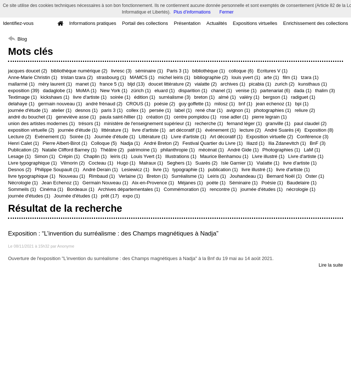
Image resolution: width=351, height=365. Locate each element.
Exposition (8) (318, 130)
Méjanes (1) (190, 182)
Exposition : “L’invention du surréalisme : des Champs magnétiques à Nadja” (113, 233)
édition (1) (144, 97)
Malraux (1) (151, 163)
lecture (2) (250, 130)
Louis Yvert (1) (146, 156)
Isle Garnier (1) (237, 163)
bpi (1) (302, 103)
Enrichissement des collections (315, 23)
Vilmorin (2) (73, 163)
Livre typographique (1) (32, 163)
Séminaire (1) (243, 182)
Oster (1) (314, 176)
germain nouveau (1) (60, 103)
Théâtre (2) (112, 150)
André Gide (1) (242, 150)
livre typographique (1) (31, 176)
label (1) (183, 110)
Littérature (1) (153, 136)
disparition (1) (192, 90)
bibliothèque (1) (208, 71)
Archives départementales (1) (129, 189)
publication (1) (223, 169)
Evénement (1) (50, 136)
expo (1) (131, 196)
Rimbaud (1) (102, 176)
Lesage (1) (19, 156)
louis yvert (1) (245, 77)
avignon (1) (238, 110)
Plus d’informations (192, 12)
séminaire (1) (149, 71)
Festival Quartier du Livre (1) (212, 143)
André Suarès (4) (282, 130)
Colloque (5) (104, 143)
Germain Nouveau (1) (105, 182)
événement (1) (220, 130)
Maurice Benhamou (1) (224, 156)
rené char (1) (209, 110)
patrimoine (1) (142, 150)
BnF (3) (317, 143)
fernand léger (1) (244, 123)
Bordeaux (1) (80, 189)
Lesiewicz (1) (135, 169)
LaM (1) (312, 150)
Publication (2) (23, 150)
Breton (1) (157, 176)
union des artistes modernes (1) (41, 123)
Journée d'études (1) (75, 196)
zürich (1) (141, 90)
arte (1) (271, 77)
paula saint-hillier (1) (121, 117)
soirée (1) (120, 97)
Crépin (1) (69, 156)
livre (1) (161, 169)
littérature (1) (114, 130)
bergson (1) (275, 97)
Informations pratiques (92, 23)
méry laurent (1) (55, 84)
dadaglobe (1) (57, 90)
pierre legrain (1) (269, 117)
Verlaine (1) (130, 176)
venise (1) (246, 90)
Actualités (216, 23)
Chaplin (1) (95, 156)
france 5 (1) (111, 84)
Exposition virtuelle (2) (269, 136)
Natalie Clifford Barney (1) (69, 150)
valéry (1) (249, 97)
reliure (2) (305, 110)
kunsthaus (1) (312, 84)
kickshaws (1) (55, 97)
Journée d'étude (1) (114, 136)
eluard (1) (164, 90)
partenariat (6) (275, 90)
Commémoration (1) (185, 189)
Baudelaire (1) (302, 182)
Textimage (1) (22, 97)
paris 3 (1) (112, 110)
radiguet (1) (303, 97)
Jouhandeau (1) (246, 176)
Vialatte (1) (268, 163)
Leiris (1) (217, 176)
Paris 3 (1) (178, 71)
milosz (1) (224, 103)
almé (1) (227, 97)
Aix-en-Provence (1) (153, 182)
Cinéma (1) (51, 189)
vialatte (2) (206, 84)
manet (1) (86, 84)
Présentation (187, 23)
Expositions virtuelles (255, 23)
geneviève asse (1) (76, 117)
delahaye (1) (21, 103)
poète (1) (216, 182)
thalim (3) (325, 90)
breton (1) (204, 97)
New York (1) (113, 90)
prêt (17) (110, 196)
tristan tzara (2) (77, 77)
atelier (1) (62, 110)
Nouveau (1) (72, 176)
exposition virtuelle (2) (31, 130)
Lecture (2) (19, 136)
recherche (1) (209, 123)
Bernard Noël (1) (284, 176)
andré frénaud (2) (104, 103)
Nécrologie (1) (23, 182)
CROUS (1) (138, 103)
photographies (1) (272, 110)
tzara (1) (309, 77)
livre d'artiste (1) (90, 97)
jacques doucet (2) (27, 71)
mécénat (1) (211, 150)
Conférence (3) (313, 136)
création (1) (158, 117)
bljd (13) (136, 84)
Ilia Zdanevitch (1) (287, 143)
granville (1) (277, 123)
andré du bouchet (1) (30, 117)
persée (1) (160, 110)
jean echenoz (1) (273, 103)
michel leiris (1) (174, 77)
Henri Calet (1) (23, 143)
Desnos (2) (19, 169)
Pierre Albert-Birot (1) (65, 143)
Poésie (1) (272, 182)
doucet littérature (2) (169, 84)
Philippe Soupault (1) (57, 169)
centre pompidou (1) (195, 117)
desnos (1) (86, 110)
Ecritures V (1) (272, 71)
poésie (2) (164, 103)
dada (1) (302, 90)
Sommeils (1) (22, 189)
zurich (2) (284, 84)
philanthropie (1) (178, 150)
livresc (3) (121, 71)
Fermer (226, 12)
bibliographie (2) (211, 77)
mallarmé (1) (21, 84)
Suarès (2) (206, 163)
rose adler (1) (234, 117)
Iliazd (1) (255, 143)
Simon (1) (44, 156)
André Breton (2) (161, 143)
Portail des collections (145, 23)
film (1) (290, 77)
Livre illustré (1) (268, 156)
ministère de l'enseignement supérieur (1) (147, 123)
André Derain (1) (100, 169)
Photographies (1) (281, 150)
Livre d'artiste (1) (188, 136)
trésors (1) (89, 123)
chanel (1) (221, 90)
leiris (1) (118, 156)
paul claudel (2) (310, 123)
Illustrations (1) (180, 156)
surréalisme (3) (174, 97)
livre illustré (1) (257, 169)
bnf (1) (246, 103)
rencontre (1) (223, 189)
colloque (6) (241, 71)
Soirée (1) (79, 136)
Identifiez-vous (18, 23)
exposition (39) (23, 90)
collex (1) (136, 110)
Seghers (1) (179, 163)
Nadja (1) (130, 143)
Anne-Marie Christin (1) (32, 77)
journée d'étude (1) (28, 110)
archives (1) (232, 84)
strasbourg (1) (111, 77)
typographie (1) (188, 169)
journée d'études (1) (262, 189)
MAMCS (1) (142, 77)
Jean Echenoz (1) (60, 182)
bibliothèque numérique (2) (79, 71)
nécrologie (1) (301, 189)
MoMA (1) (86, 90)
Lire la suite (331, 265)
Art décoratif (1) (226, 136)
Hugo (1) (126, 163)
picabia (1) (260, 84)
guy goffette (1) (195, 103)
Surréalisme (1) (187, 176)
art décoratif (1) (185, 130)
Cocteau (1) (100, 163)
